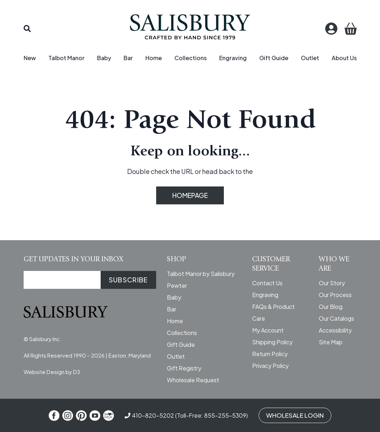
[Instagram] (67, 415)
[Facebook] (54, 415)
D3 (76, 371)
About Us (344, 58)
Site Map (330, 342)
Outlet (310, 58)
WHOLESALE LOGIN (295, 415)
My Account (268, 330)
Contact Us (267, 283)
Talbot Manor (66, 58)
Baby (104, 58)
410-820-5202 (153, 415)
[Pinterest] (81, 415)
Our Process (335, 294)
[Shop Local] (108, 415)
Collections (190, 58)
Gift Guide (273, 58)
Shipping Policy (272, 342)
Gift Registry (184, 368)
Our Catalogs (336, 318)
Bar (128, 58)
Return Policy (270, 354)
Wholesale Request (193, 380)
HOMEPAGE (190, 195)
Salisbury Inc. (45, 338)
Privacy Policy (270, 365)
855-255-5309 (225, 415)
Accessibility (335, 330)
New (30, 58)
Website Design (44, 371)
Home (153, 58)
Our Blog (330, 306)
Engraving (233, 58)
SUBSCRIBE (128, 280)
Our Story (332, 283)
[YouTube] (95, 415)
